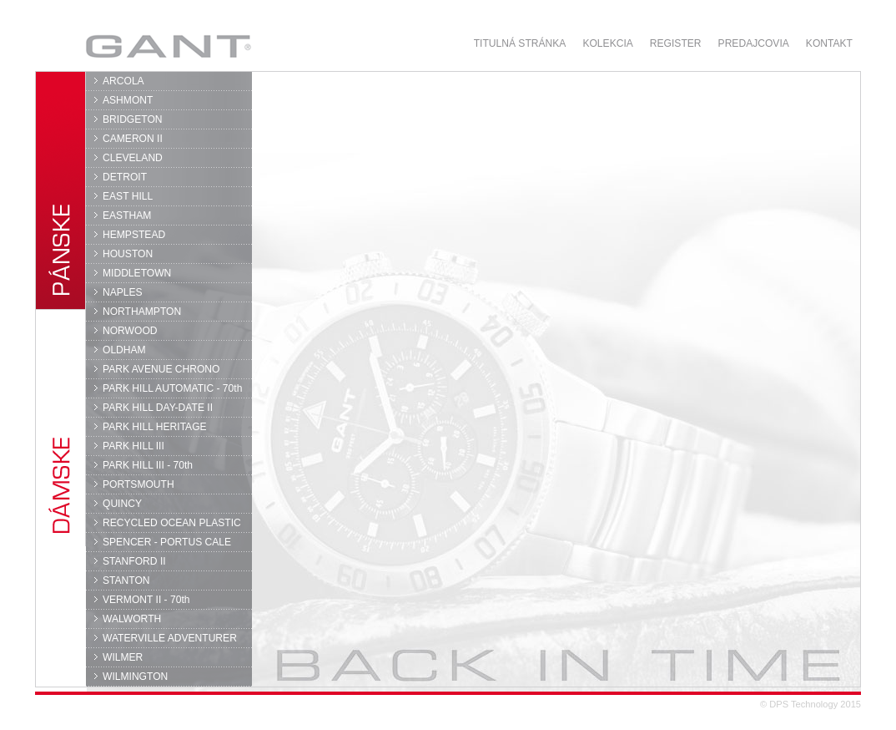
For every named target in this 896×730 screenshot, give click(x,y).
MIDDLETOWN (137, 273)
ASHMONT (128, 100)
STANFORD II (134, 561)
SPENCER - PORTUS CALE (167, 542)
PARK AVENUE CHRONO (161, 369)
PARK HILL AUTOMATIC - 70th (172, 388)
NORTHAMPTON (142, 311)
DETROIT (125, 177)
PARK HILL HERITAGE (155, 427)
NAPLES (123, 292)
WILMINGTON (135, 676)
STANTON (126, 580)
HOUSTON (128, 254)
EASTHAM (127, 215)
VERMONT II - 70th (146, 600)
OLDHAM (124, 350)
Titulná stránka (520, 43)
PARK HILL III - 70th (148, 465)
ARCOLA (123, 81)
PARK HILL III (133, 446)
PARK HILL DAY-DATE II (158, 407)
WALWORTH (132, 619)
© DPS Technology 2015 (810, 704)
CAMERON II (133, 138)
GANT (168, 45)
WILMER (123, 657)
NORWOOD (130, 331)
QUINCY (122, 503)
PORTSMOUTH (138, 484)
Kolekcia (607, 43)
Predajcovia (753, 43)
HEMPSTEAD (134, 235)
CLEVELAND (133, 158)
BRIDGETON (133, 119)
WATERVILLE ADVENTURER (170, 638)
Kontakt (829, 43)
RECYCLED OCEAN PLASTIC (172, 523)
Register (676, 43)
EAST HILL (128, 196)
